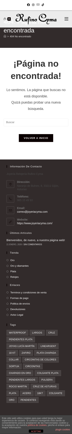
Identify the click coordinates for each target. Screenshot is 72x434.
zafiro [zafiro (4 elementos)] (26, 353)
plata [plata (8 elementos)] (12, 393)
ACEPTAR (36, 431)
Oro (12, 260)
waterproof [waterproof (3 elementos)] (17, 332)
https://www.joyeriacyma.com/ (34, 223)
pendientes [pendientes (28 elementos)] (28, 400)
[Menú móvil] (66, 19)
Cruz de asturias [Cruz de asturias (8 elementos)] (44, 386)
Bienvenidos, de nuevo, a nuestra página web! (36, 240)
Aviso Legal (16, 314)
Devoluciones (17, 309)
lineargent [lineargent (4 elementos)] (48, 346)
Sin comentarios (33, 244)
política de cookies (37, 425)
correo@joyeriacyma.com (32, 211)
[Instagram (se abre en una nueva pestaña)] (33, 5)
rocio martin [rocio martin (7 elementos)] (18, 386)
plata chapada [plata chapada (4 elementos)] (46, 353)
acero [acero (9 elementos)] (26, 393)
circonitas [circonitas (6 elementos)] (32, 366)
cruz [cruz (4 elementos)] (51, 332)
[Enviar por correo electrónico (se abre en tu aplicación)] (38, 5)
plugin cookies (62, 429)
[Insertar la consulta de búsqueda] (36, 122)
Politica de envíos (20, 303)
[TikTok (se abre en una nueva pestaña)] (43, 5)
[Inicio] (5, 36)
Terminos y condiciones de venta (28, 292)
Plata (13, 271)
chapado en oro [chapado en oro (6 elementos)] (20, 373)
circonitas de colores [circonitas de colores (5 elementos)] (40, 359)
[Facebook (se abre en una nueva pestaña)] (29, 5)
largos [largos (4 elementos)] (37, 332)
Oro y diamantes (19, 265)
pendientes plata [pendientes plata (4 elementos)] (21, 339)
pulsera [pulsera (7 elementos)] (47, 379)
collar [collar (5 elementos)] (14, 359)
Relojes (14, 277)
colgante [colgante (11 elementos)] (55, 393)
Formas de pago (19, 298)
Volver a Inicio (36, 138)
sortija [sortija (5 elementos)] (14, 366)
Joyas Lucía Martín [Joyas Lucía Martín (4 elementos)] (22, 346)
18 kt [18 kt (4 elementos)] (12, 353)
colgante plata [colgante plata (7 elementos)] (47, 373)
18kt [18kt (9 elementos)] (40, 393)
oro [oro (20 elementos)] (12, 400)
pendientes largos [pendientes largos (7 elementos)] (22, 379)
